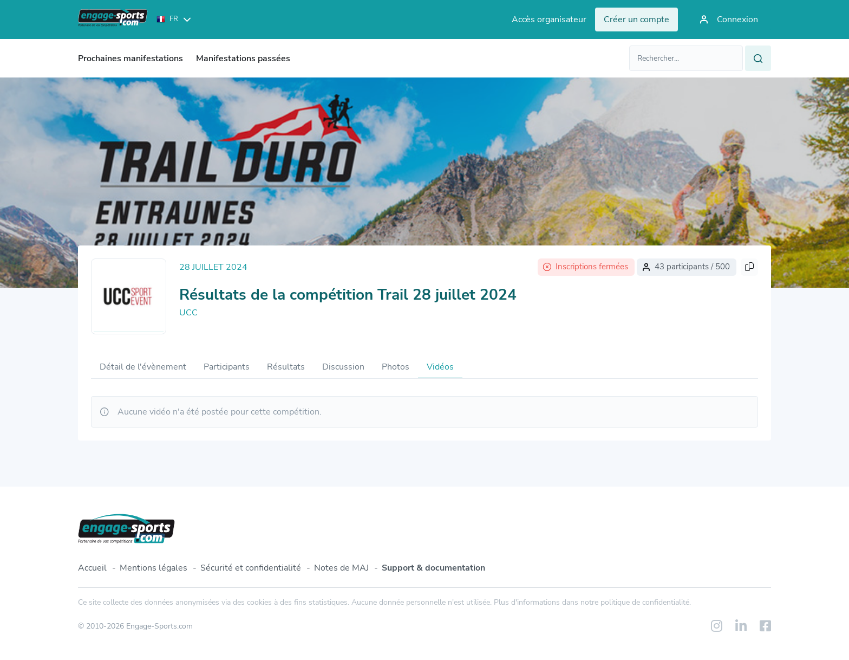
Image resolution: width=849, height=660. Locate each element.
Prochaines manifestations (130, 58)
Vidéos (440, 367)
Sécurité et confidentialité (250, 568)
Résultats (286, 367)
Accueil (92, 568)
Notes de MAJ (341, 568)
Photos (395, 367)
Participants (227, 367)
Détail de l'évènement (143, 367)
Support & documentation (433, 568)
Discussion (343, 367)
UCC (188, 313)
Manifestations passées (243, 58)
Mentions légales (153, 568)
